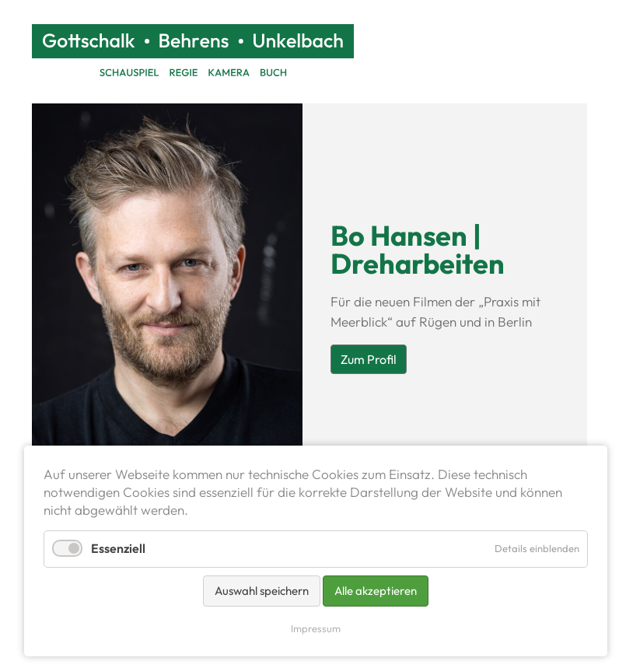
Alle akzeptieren (375, 590)
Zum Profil (369, 359)
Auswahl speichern (262, 590)
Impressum (316, 628)
